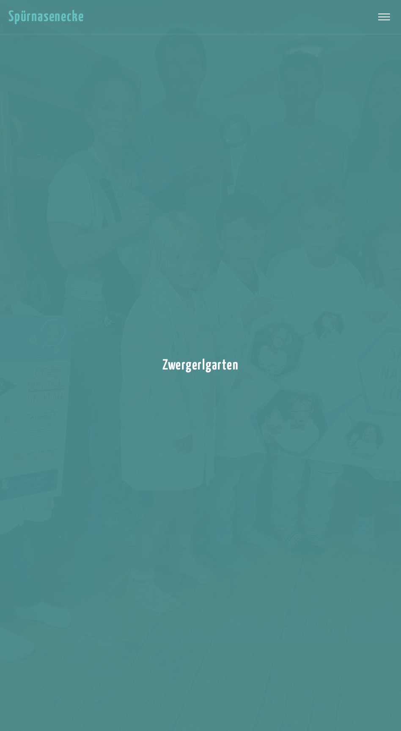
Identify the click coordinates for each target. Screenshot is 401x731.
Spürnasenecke (46, 17)
